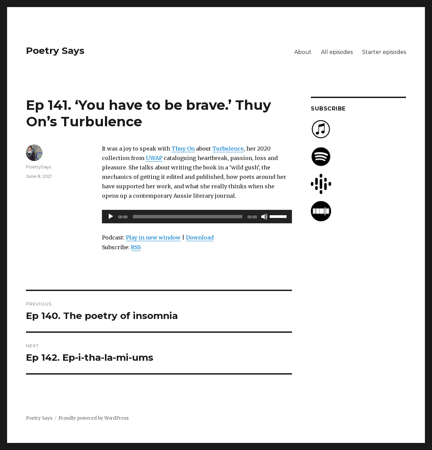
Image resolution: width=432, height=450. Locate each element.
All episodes (337, 52)
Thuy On (183, 148)
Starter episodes (384, 52)
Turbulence (228, 148)
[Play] (110, 216)
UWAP (154, 158)
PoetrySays (38, 166)
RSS (136, 247)
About (303, 52)
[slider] (187, 216)
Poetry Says (55, 50)
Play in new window (153, 237)
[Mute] (264, 216)
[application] (197, 216)
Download (200, 237)
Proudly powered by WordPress (93, 418)
